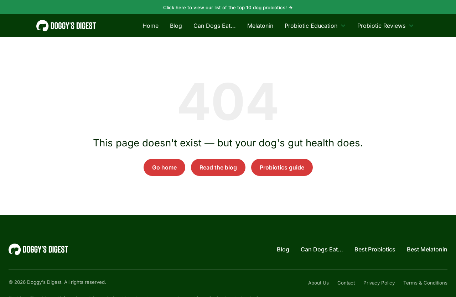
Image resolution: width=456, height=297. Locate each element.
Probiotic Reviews (385, 25)
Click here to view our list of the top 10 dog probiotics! (228, 7)
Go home (164, 167)
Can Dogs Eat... (214, 25)
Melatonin (260, 25)
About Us (318, 283)
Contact (346, 283)
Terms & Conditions (425, 283)
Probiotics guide (282, 167)
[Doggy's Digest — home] (66, 25)
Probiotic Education (315, 25)
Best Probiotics (374, 249)
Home (150, 25)
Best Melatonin (427, 249)
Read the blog (218, 167)
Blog (176, 25)
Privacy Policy (379, 283)
